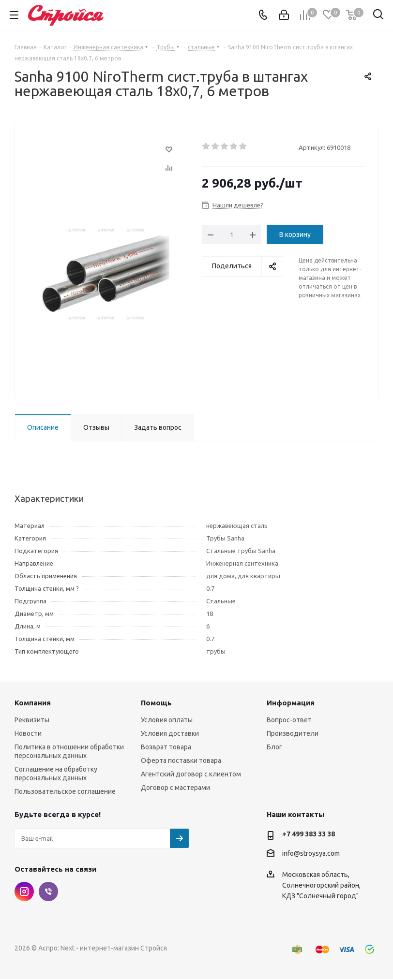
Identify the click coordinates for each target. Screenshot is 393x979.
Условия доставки (170, 733)
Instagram (24, 891)
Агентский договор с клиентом (191, 774)
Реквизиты (32, 720)
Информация (291, 703)
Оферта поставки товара (181, 760)
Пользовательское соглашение (65, 791)
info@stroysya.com (311, 853)
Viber (48, 891)
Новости (28, 733)
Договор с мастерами (175, 787)
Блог (274, 747)
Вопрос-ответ (289, 720)
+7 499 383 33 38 (308, 834)
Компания (33, 703)
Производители (292, 733)
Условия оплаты (167, 720)
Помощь (156, 703)
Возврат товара (166, 747)
